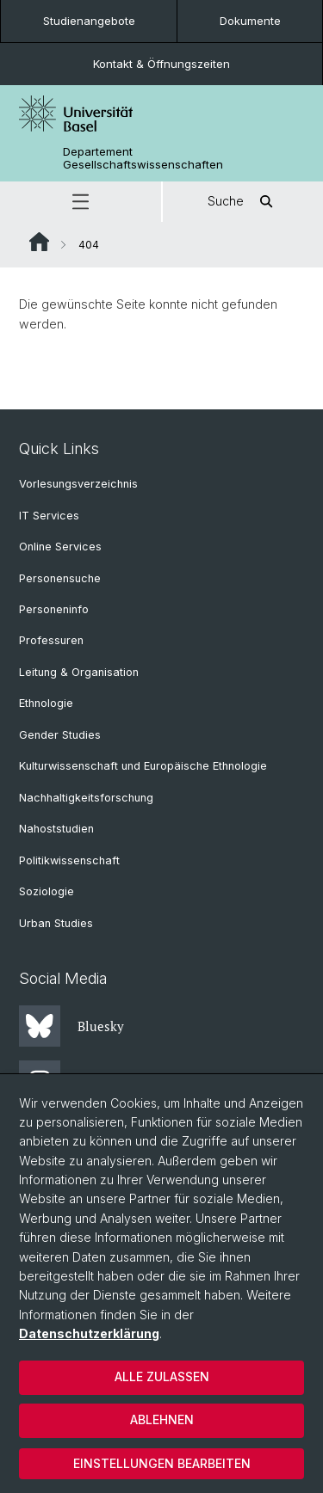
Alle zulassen (162, 1376)
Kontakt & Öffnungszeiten (161, 64)
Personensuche (60, 578)
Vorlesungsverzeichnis (78, 483)
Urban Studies (56, 923)
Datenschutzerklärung (89, 1333)
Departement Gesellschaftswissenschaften (143, 158)
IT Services (49, 515)
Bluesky (71, 1026)
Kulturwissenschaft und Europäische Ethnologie (143, 765)
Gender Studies (60, 734)
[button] (80, 201)
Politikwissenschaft (69, 860)
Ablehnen (162, 1419)
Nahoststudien (56, 828)
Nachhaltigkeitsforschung (86, 797)
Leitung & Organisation (79, 672)
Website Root (39, 241)
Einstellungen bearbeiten (162, 1463)
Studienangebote (89, 21)
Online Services (60, 546)
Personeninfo (54, 609)
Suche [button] (243, 202)
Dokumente (250, 21)
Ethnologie (46, 703)
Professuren (51, 640)
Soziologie (46, 891)
